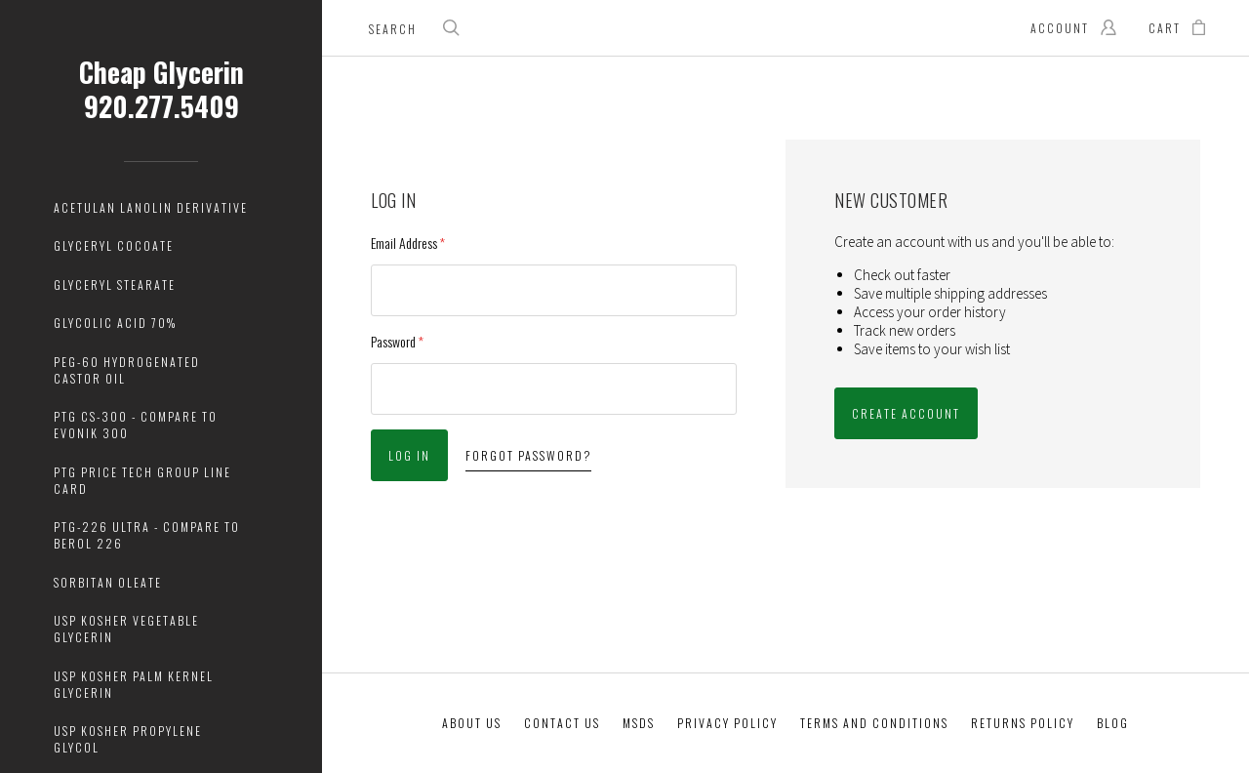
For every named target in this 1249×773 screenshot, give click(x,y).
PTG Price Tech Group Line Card (142, 480)
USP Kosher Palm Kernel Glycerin (134, 684)
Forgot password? (528, 455)
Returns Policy (1022, 722)
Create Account (906, 413)
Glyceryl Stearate (115, 284)
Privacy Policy (727, 722)
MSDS (639, 722)
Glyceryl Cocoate (114, 245)
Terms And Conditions (874, 722)
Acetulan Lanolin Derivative (151, 207)
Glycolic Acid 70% (115, 322)
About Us (472, 722)
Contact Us (562, 722)
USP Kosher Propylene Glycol (128, 738)
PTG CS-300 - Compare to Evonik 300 (136, 424)
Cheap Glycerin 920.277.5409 (161, 89)
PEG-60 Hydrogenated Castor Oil (127, 369)
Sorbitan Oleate (108, 582)
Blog (1113, 722)
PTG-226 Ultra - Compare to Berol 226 (147, 534)
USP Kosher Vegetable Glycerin (126, 628)
